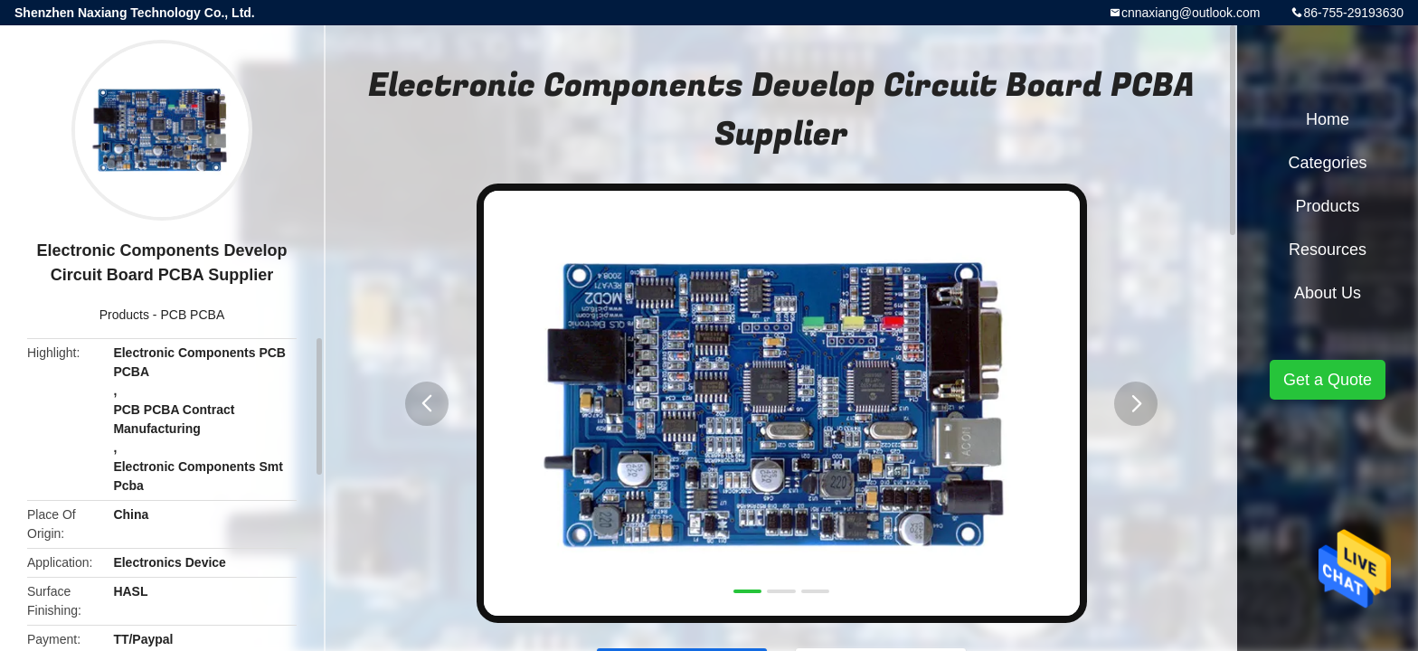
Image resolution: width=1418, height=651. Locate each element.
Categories (1327, 163)
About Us (1327, 293)
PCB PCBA (192, 314)
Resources (1327, 250)
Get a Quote (1327, 380)
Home (1327, 119)
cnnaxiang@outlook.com (1191, 12)
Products (124, 314)
